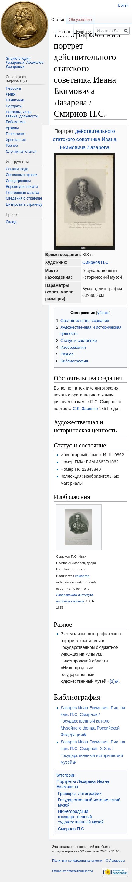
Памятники (15, 100)
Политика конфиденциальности (77, 860)
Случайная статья (21, 151)
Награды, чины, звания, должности (22, 114)
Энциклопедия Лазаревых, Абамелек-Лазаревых (25, 62)
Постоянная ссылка (22, 193)
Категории (66, 775)
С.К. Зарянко (85, 408)
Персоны (13, 88)
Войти (123, 5)
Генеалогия (15, 134)
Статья (57, 19)
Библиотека (15, 122)
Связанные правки (21, 175)
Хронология (16, 140)
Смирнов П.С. (96, 262)
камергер (82, 576)
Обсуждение (80, 19)
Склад (11, 222)
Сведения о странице (24, 198)
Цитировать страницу (24, 204)
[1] (112, 681)
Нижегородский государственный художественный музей (81, 816)
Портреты (14, 106)
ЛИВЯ (11, 94)
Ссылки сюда (17, 169)
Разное (12, 145)
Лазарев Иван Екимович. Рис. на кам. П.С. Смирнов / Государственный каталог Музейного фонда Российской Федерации (92, 721)
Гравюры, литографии (80, 793)
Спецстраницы (18, 181)
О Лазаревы (115, 860)
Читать (60, 31)
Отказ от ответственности (72, 871)
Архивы (12, 128)
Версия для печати (22, 186)
